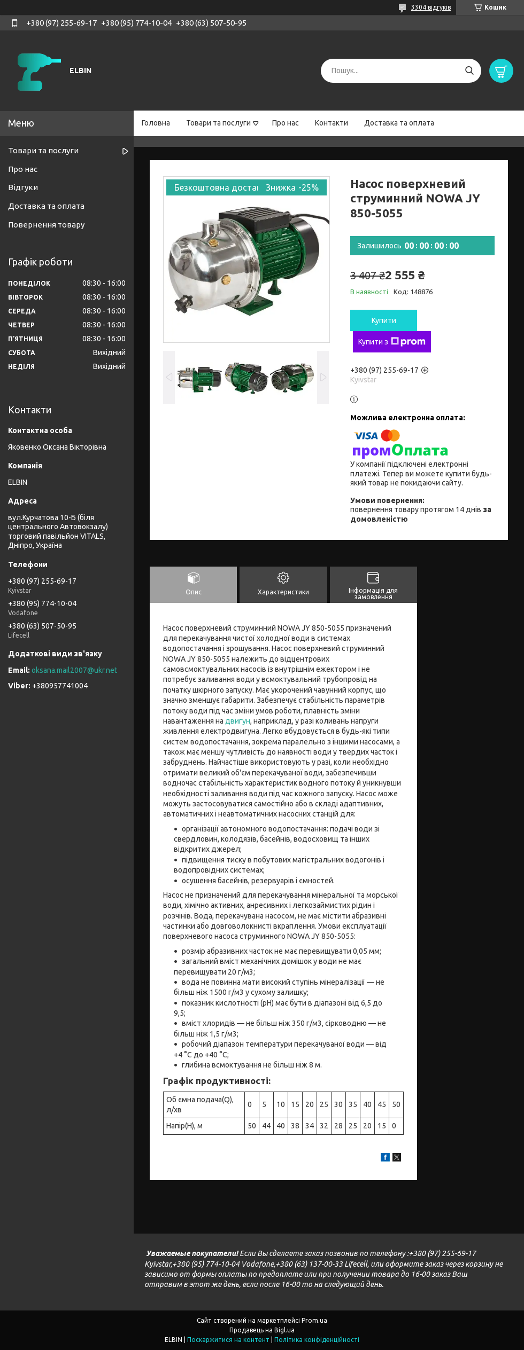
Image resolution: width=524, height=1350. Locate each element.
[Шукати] (469, 71)
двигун (237, 721)
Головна (156, 123)
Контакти (331, 123)
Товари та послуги (218, 123)
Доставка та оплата (399, 123)
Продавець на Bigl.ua (262, 1330)
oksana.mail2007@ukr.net (74, 670)
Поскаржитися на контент (228, 1339)
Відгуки (23, 187)
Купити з (392, 342)
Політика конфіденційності (316, 1339)
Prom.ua (314, 1320)
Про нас (285, 123)
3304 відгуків (431, 7)
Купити (384, 320)
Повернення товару (46, 224)
